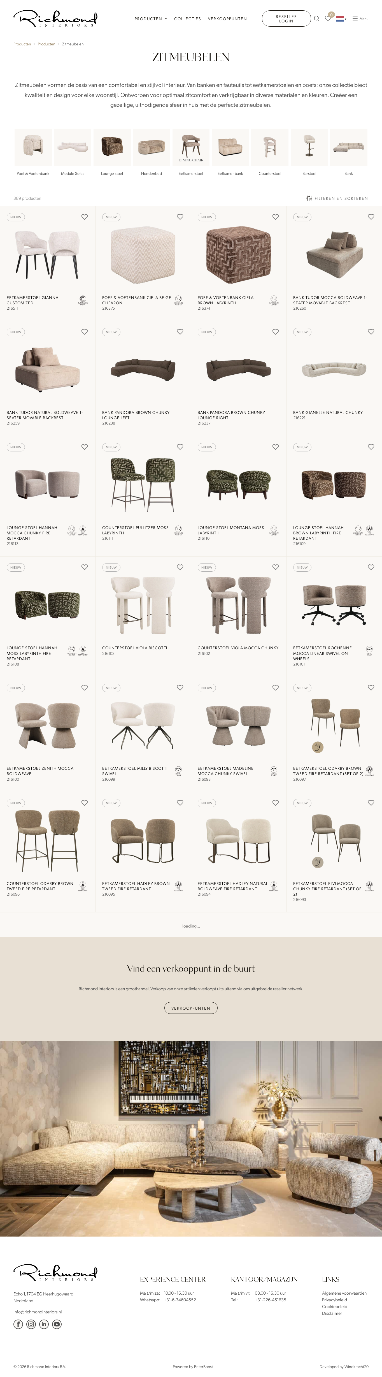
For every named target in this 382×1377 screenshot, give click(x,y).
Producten (148, 18)
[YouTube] (57, 1324)
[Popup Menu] (359, 18)
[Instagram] (31, 1324)
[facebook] (18, 1324)
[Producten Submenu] (166, 18)
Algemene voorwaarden (344, 1293)
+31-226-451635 (270, 1299)
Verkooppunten (227, 18)
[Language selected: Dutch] (342, 18)
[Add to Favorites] (85, 217)
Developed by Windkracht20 (344, 1366)
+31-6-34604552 (180, 1299)
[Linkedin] (44, 1324)
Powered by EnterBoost (193, 1366)
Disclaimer (332, 1313)
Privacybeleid (334, 1299)
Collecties (187, 18)
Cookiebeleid (334, 1306)
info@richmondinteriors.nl (37, 1312)
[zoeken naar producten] (316, 18)
